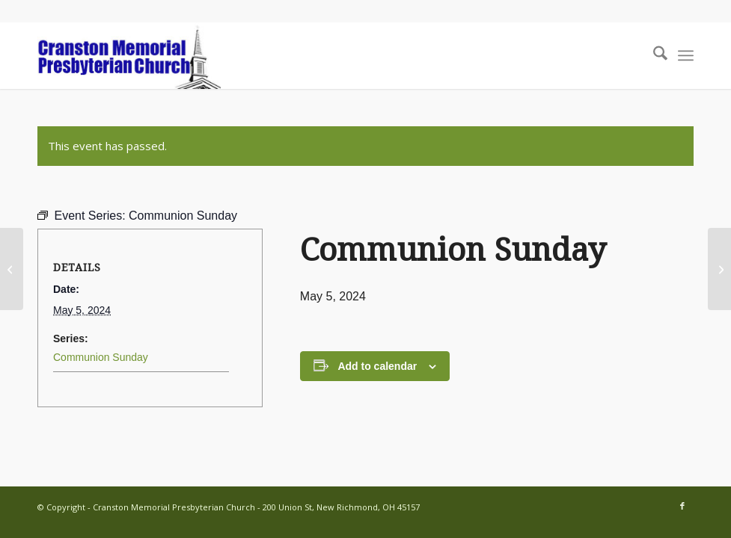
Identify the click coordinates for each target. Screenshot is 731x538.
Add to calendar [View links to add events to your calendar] (377, 366)
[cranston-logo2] (129, 55)
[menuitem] (652, 55)
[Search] (652, 55)
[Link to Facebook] (682, 506)
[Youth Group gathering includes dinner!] (11, 269)
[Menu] (686, 55)
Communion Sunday (100, 357)
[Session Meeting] (719, 269)
